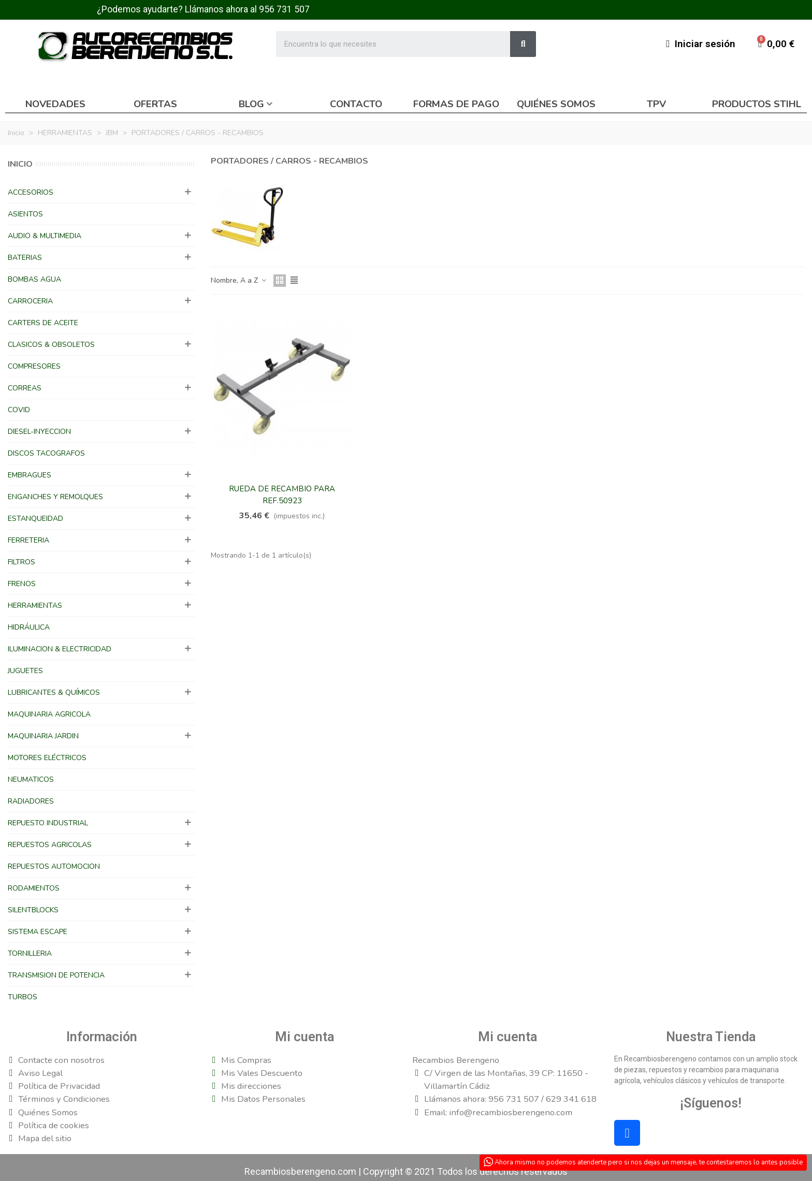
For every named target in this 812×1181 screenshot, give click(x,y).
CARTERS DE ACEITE (43, 323)
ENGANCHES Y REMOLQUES (55, 497)
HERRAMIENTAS (35, 605)
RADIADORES (31, 801)
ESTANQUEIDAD (35, 518)
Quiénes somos (556, 104)
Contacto (356, 104)
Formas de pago (456, 104)
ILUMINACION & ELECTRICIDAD (59, 649)
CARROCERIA (30, 301)
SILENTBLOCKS (33, 910)
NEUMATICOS (31, 779)
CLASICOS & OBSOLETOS (51, 344)
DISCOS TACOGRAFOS (46, 453)
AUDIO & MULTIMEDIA (44, 236)
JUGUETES (25, 671)
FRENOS (22, 584)
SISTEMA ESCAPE (37, 932)
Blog (251, 104)
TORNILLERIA (30, 953)
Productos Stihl (756, 104)
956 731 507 (284, 9)
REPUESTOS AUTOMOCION (54, 866)
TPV (656, 104)
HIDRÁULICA (29, 627)
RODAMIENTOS (34, 888)
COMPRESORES (34, 366)
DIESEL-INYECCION (39, 431)
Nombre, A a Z (239, 280)
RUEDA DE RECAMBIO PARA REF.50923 (282, 495)
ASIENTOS (25, 214)
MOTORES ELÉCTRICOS (47, 758)
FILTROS (21, 562)
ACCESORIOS (30, 192)
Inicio (20, 164)
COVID (19, 410)
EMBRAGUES (29, 475)
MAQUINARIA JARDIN (43, 736)
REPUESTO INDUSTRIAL (48, 823)
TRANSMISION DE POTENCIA (56, 975)
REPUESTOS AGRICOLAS (50, 845)
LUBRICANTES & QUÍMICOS (54, 692)
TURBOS (22, 997)
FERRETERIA (28, 540)
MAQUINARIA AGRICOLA (49, 714)
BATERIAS (25, 258)
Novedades (55, 104)
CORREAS (24, 388)
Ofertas (155, 104)
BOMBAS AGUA (34, 279)
